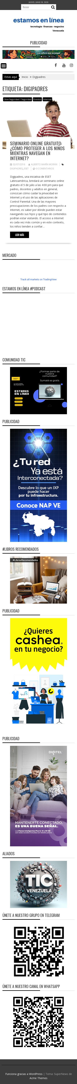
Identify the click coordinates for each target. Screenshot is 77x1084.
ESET (26, 168)
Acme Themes (38, 1078)
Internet (47, 99)
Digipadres (16, 168)
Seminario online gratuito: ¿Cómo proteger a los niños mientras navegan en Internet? (37, 150)
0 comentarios (45, 168)
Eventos (37, 99)
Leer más (19, 235)
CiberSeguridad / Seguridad (17, 99)
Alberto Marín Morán (42, 164)
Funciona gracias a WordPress (23, 1074)
